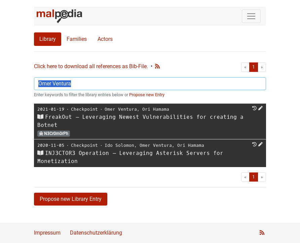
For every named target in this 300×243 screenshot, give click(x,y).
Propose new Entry (146, 94)
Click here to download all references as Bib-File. (91, 66)
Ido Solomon (119, 145)
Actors (105, 39)
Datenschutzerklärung (96, 233)
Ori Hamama (155, 109)
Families (77, 39)
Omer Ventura (121, 109)
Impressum (47, 233)
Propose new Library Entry (71, 199)
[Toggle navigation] (251, 16)
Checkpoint (84, 109)
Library (47, 39)
